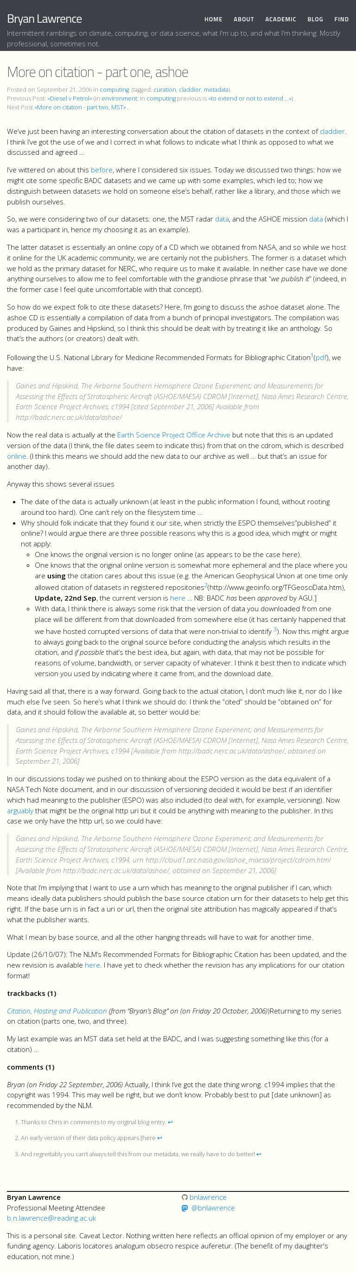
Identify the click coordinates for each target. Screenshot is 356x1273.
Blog (315, 19)
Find (342, 19)
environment (119, 98)
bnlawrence (204, 1197)
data (222, 218)
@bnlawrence (213, 1207)
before (102, 169)
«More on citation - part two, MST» (80, 107)
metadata (216, 90)
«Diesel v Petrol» (69, 98)
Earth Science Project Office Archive (173, 434)
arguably (20, 810)
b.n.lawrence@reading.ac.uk (51, 1217)
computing (114, 90)
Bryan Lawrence (44, 18)
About (244, 19)
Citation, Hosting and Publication (57, 1010)
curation (164, 90)
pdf (321, 357)
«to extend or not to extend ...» (250, 98)
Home (213, 19)
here (177, 597)
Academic (280, 19)
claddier (190, 90)
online (16, 456)
